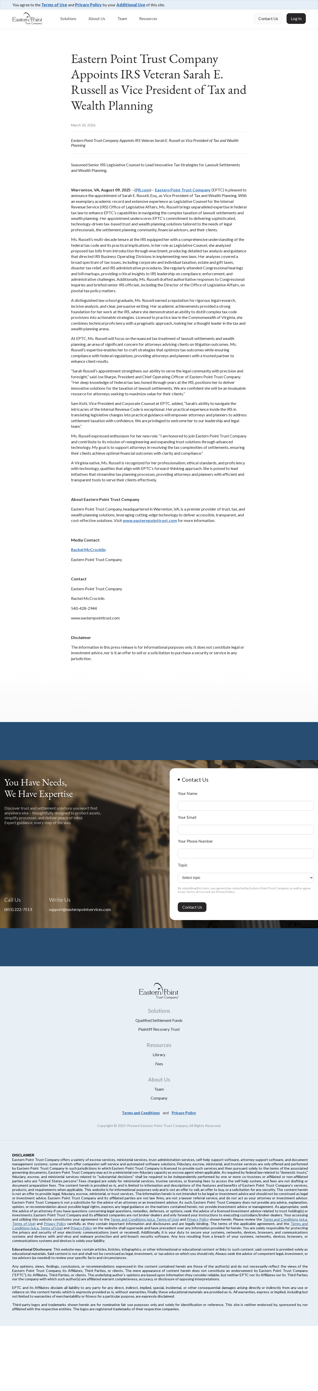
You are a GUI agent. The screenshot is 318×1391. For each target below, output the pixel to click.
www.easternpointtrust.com (150, 520)
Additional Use (130, 4)
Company (159, 1097)
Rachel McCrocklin (88, 549)
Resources (148, 18)
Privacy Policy (88, 4)
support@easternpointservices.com (80, 909)
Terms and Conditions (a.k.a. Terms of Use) (144, 1219)
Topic (183, 864)
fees (159, 1063)
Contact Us (268, 18)
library (159, 1054)
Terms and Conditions (141, 1113)
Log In (296, 18)
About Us (97, 18)
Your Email (187, 817)
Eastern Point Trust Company (183, 189)
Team (122, 18)
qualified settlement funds (159, 1020)
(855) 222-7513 (18, 909)
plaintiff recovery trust (159, 1029)
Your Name (187, 793)
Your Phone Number (195, 841)
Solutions (68, 18)
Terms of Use (54, 4)
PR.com (143, 189)
